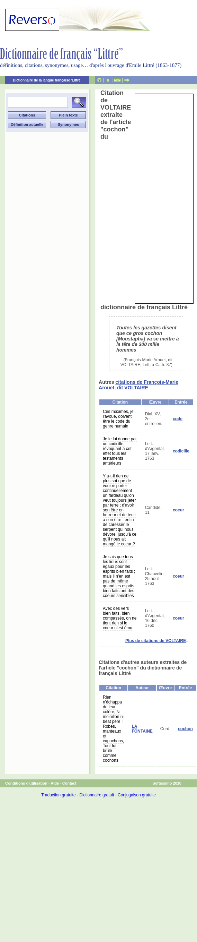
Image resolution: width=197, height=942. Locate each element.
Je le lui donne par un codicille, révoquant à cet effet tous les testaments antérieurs (120, 451)
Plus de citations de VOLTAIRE (155, 640)
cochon (185, 728)
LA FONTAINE (142, 729)
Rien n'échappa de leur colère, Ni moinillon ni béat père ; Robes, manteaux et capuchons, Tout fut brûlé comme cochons (113, 729)
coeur (178, 510)
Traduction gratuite (58, 795)
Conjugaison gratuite (137, 795)
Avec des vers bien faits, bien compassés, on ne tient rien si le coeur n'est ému (119, 618)
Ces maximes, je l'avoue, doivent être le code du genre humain (118, 419)
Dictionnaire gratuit (96, 795)
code (177, 418)
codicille (181, 451)
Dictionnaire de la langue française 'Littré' (47, 80)
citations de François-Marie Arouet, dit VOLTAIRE (138, 384)
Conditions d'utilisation (26, 783)
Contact (69, 783)
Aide (55, 783)
